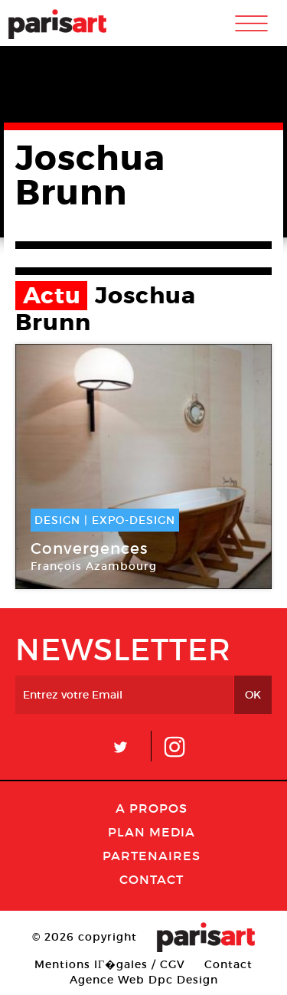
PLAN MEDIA (151, 832)
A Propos (152, 808)
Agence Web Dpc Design (144, 980)
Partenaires (152, 855)
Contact (151, 879)
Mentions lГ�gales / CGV (109, 964)
